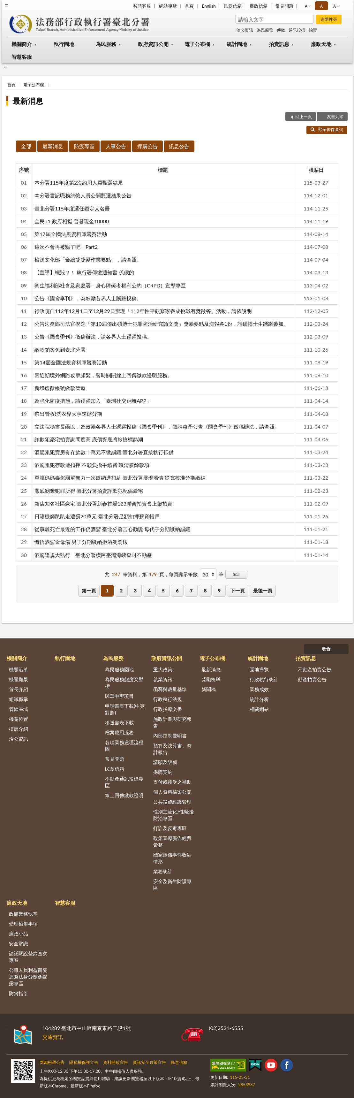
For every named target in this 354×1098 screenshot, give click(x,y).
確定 (236, 574)
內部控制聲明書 (170, 735)
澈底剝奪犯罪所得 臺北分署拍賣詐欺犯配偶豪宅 (88, 491)
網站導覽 (168, 6)
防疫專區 (84, 146)
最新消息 (27, 100)
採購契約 (162, 772)
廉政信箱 (258, 6)
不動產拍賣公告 (314, 669)
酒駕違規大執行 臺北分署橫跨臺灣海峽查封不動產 (93, 555)
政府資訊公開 (153, 44)
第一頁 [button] (89, 590)
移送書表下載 (119, 722)
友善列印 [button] (335, 116)
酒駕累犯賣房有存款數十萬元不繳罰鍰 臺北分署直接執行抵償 (104, 452)
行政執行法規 (167, 699)
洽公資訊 (245, 30)
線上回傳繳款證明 (124, 795)
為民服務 (265, 30)
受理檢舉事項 (23, 923)
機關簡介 (21, 44)
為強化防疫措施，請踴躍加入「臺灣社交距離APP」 (92, 401)
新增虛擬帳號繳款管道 (60, 388)
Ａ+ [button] (335, 6)
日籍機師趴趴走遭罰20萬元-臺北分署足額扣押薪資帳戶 (97, 516)
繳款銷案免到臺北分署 (60, 350)
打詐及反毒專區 (170, 828)
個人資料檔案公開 (172, 792)
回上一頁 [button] (303, 116)
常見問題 (284, 6)
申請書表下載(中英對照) (125, 709)
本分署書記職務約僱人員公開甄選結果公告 (83, 195)
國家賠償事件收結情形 (172, 858)
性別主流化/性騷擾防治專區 (173, 815)
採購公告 (147, 146)
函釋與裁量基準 (170, 689)
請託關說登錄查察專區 (28, 956)
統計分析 (259, 699)
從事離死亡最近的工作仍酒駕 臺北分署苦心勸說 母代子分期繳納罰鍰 (112, 529)
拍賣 (313, 30)
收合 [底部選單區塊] (326, 648)
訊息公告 (179, 146)
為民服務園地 (119, 669)
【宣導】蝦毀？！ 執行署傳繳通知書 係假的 (84, 272)
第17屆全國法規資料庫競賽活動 (70, 234)
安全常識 (18, 943)
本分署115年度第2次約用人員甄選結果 (78, 182)
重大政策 (162, 669)
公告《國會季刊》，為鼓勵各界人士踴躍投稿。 (88, 298)
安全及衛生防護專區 (172, 884)
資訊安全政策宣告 (149, 1062)
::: (6, 4)
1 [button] (107, 590)
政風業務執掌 (23, 914)
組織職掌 (18, 699)
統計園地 (237, 44)
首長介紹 (18, 689)
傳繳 (281, 30)
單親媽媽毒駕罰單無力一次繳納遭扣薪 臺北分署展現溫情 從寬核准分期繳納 (120, 478)
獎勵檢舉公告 (52, 1062)
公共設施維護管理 (172, 801)
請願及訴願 (165, 762)
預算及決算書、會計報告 (172, 749)
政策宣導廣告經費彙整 (172, 841)
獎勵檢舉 (211, 679)
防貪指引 (18, 993)
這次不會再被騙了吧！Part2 (66, 247)
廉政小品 (18, 933)
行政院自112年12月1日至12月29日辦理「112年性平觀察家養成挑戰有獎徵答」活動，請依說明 (143, 311)
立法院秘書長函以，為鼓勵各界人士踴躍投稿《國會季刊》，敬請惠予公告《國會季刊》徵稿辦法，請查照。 (157, 426)
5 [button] (163, 590)
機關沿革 (18, 669)
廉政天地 (321, 44)
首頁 (189, 6)
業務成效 (259, 689)
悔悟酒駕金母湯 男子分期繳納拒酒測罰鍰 (81, 542)
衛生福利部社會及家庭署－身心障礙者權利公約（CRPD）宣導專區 (110, 285)
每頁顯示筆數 (183, 574)
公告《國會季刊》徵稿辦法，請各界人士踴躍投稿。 (93, 336)
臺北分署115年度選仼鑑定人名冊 (72, 208)
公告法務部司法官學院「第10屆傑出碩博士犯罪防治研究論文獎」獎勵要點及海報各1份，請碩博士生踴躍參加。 (161, 324)
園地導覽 (259, 669)
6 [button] (177, 590)
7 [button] (191, 590)
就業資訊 (162, 679)
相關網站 (259, 709)
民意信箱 (233, 6)
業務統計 (162, 871)
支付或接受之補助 (172, 782)
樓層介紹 (18, 729)
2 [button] (121, 590)
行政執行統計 (264, 679)
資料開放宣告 (115, 1062)
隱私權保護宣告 (83, 1062)
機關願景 (18, 679)
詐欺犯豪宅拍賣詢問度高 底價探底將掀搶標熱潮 (88, 439)
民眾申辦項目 (119, 696)
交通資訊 (52, 1037)
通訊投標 (297, 30)
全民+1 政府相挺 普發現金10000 (71, 221)
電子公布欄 (197, 44)
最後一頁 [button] (262, 590)
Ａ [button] (321, 6)
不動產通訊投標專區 (124, 782)
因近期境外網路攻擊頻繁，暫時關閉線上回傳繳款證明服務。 (103, 375)
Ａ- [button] (307, 6)
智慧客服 (142, 6)
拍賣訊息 (279, 44)
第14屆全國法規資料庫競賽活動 (70, 362)
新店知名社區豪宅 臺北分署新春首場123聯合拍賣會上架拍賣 (103, 503)
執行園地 (64, 44)
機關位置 (18, 719)
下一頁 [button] (237, 590)
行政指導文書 (167, 709)
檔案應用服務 (119, 732)
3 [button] (135, 590)
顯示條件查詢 (327, 129)
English (209, 6)
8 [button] (205, 590)
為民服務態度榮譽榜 (124, 682)
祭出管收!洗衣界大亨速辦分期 (68, 414)
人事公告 (116, 146)
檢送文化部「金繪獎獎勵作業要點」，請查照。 (88, 259)
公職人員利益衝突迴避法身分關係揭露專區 (28, 976)
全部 (26, 146)
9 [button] (219, 590)
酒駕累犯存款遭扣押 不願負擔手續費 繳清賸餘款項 (91, 465)
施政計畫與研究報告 (172, 722)
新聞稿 (208, 689)
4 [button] (149, 590)
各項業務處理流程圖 (124, 745)
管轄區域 (18, 709)
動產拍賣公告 (312, 679)
